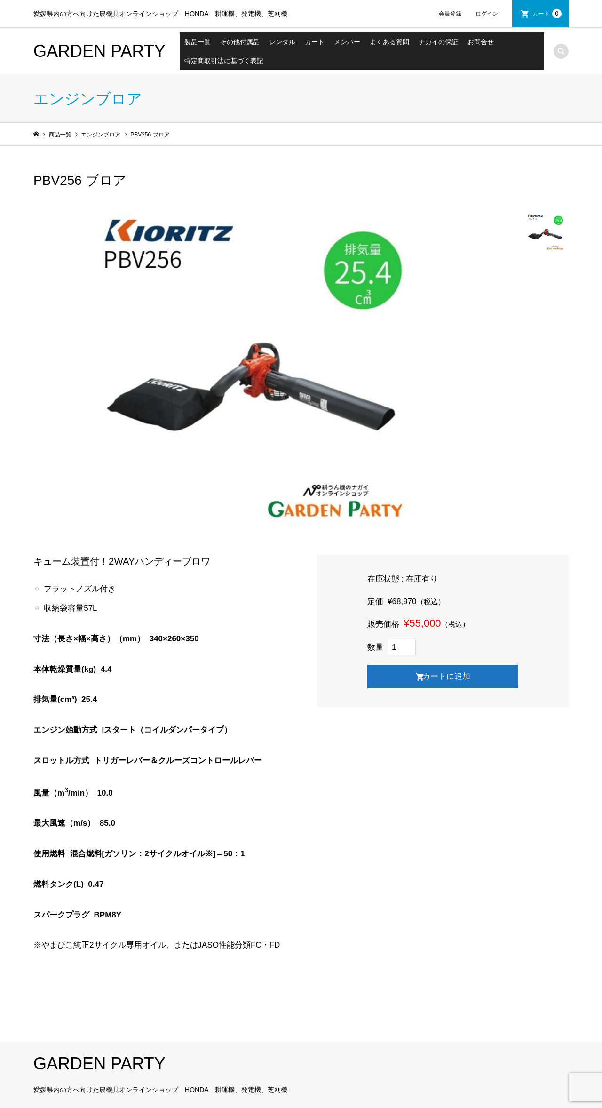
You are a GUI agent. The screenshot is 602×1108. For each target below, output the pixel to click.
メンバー (347, 42)
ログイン (486, 13)
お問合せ (480, 42)
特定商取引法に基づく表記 (223, 60)
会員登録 (450, 13)
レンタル (282, 42)
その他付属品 (240, 42)
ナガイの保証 (438, 42)
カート (547, 13)
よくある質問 (389, 42)
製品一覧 (197, 42)
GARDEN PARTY (99, 51)
